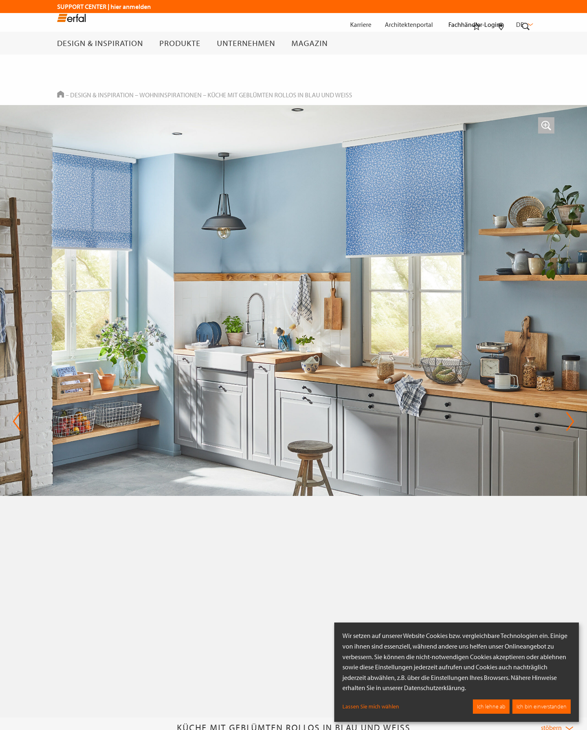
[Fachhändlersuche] (501, 43)
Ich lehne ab (491, 706)
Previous (17, 421)
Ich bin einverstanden (541, 706)
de (524, 24)
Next (570, 421)
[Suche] (526, 43)
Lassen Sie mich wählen (370, 706)
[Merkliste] (476, 43)
